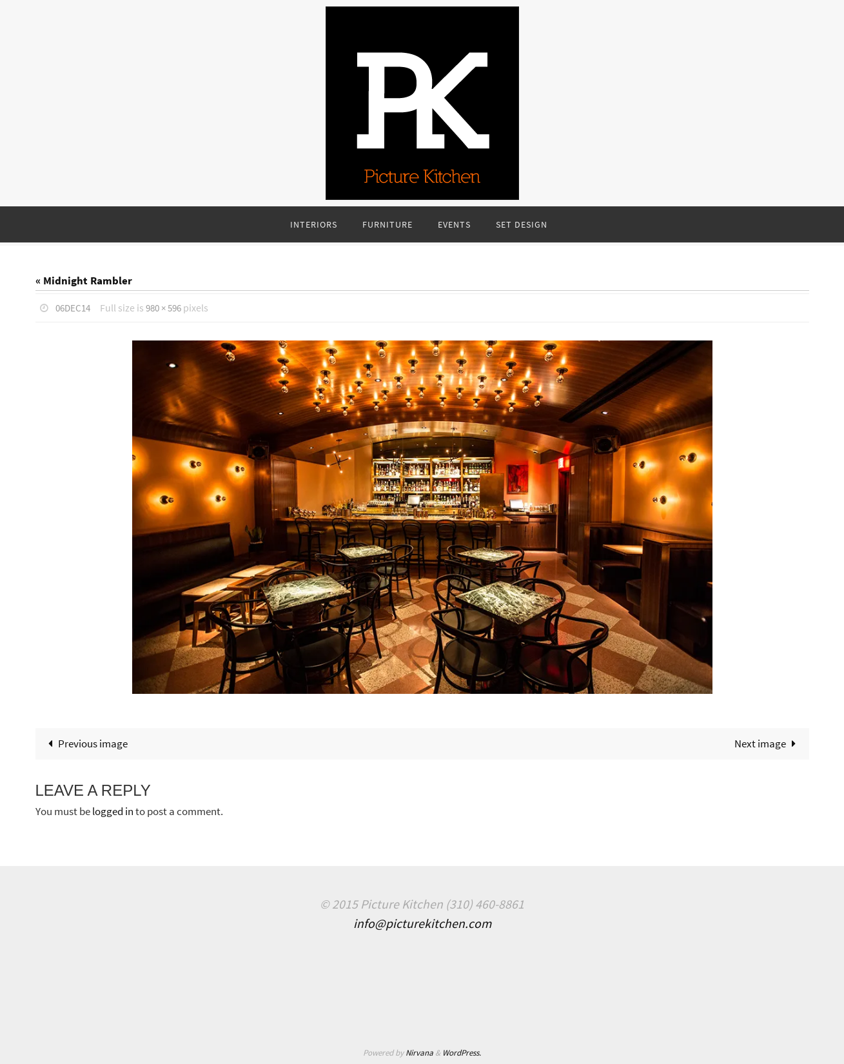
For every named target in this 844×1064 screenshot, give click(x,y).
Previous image (85, 743)
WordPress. (461, 1052)
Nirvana (419, 1052)
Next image (767, 743)
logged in (112, 811)
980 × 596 (169, 307)
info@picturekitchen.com (422, 923)
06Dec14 (74, 307)
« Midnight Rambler (83, 280)
